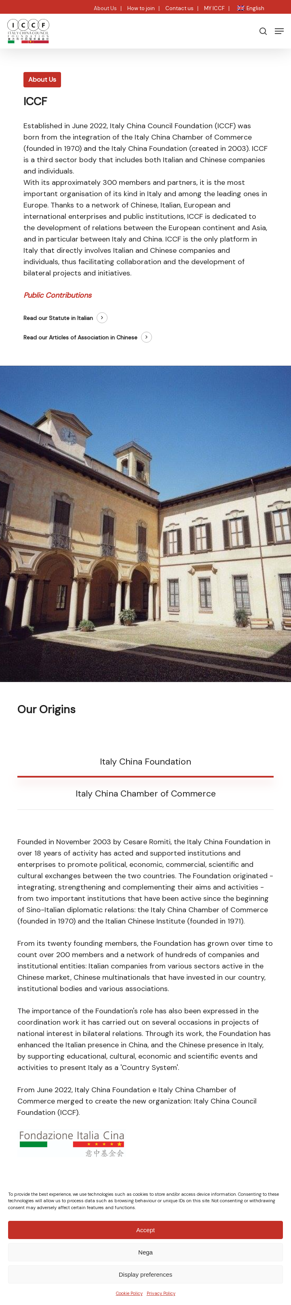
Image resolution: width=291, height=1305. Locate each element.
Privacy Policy (161, 1293)
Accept (145, 1230)
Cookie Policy (129, 1293)
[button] (279, 31)
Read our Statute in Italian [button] (58, 318)
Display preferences (146, 1274)
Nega (145, 1252)
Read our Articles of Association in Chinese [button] (80, 337)
